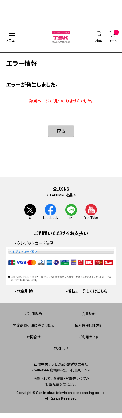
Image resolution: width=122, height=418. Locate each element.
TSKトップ (61, 349)
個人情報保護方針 (89, 326)
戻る (61, 131)
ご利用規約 (33, 314)
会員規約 (89, 314)
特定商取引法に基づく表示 (33, 326)
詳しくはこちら (94, 291)
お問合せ (34, 338)
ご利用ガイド (88, 338)
